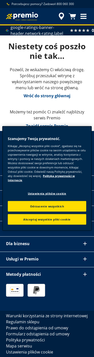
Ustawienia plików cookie (47, 193)
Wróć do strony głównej (47, 96)
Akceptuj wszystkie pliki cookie (47, 219)
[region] (46, 178)
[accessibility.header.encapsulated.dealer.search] (61, 16)
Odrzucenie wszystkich (47, 206)
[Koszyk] (72, 16)
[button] (83, 16)
